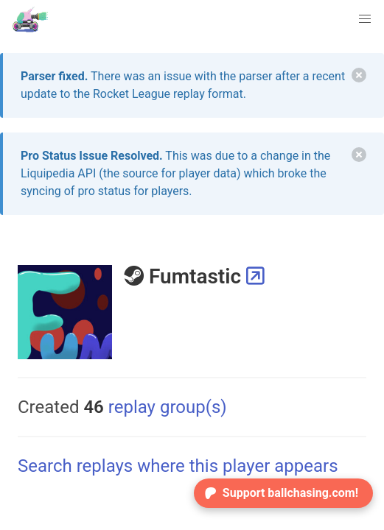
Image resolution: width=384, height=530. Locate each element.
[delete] (359, 75)
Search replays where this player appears (178, 466)
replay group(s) (154, 407)
